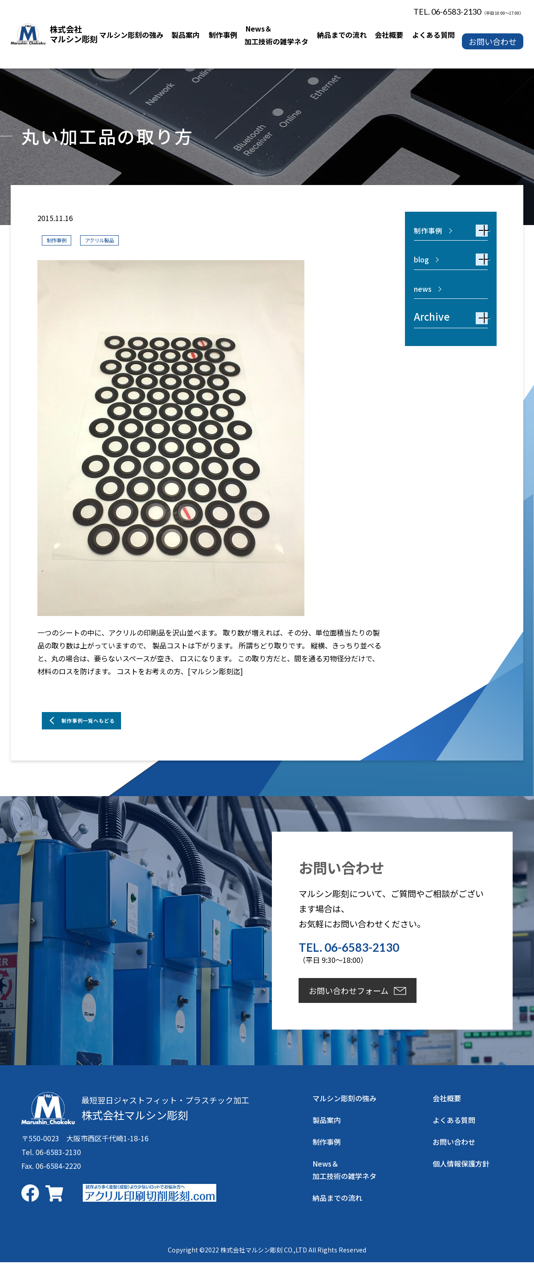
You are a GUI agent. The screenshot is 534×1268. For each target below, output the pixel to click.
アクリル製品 (115, 239)
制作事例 (61, 239)
